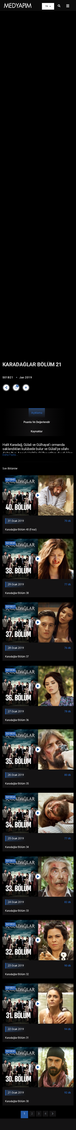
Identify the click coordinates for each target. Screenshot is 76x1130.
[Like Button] (16, 387)
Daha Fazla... (10, 454)
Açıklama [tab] (36, 412)
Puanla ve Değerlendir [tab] (37, 422)
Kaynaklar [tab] (37, 431)
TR (48, 6)
